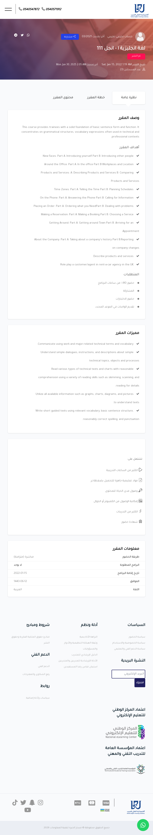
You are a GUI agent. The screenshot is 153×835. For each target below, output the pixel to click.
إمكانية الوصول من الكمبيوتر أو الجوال (118, 501)
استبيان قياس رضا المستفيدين (80, 667)
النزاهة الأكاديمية (88, 637)
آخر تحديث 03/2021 (93, 36)
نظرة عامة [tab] (129, 97)
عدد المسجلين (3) (132, 69)
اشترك (140, 682)
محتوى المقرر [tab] (63, 97)
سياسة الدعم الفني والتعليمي (129, 649)
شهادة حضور (132, 522)
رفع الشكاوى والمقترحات (36, 674)
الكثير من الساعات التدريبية (124, 470)
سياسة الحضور (137, 637)
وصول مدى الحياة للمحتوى (123, 491)
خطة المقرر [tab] (96, 97)
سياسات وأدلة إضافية (38, 698)
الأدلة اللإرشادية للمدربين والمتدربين (77, 661)
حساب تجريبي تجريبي (119, 36)
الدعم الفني (44, 666)
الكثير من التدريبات (129, 511)
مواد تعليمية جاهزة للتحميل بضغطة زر (116, 480)
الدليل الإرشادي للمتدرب (84, 655)
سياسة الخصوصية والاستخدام (128, 643)
